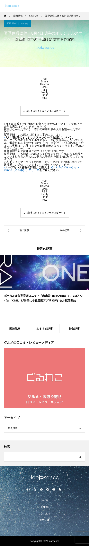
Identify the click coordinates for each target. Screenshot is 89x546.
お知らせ (24, 23)
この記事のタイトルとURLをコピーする (44, 110)
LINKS (44, 507)
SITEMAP (44, 520)
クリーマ (33, 170)
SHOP (44, 500)
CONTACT (44, 513)
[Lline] (44, 86)
